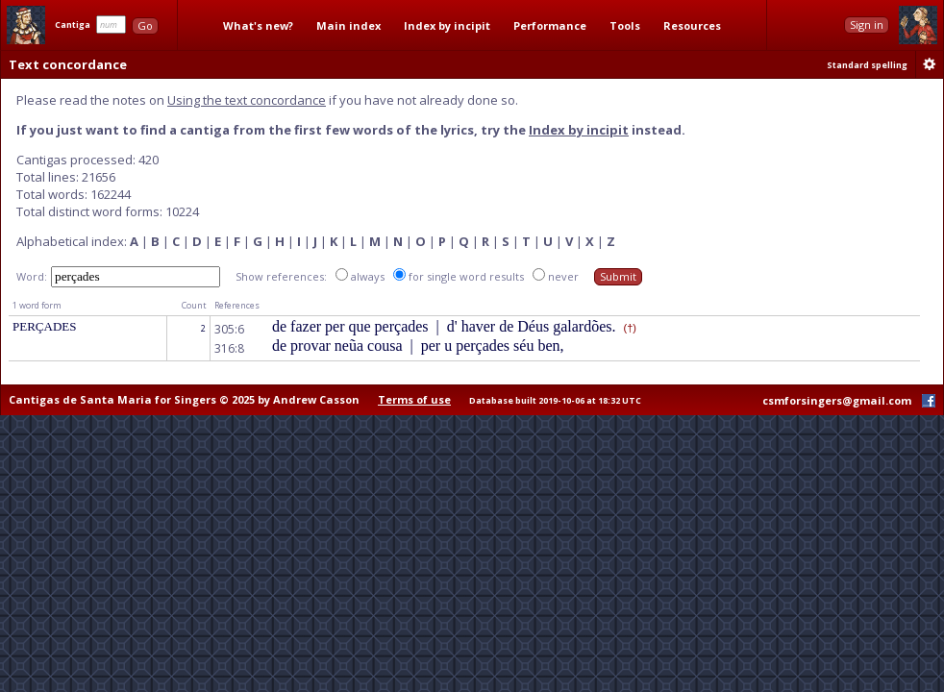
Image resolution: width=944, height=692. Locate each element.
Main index (348, 25)
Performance (549, 25)
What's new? (258, 25)
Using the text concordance (246, 100)
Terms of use (414, 399)
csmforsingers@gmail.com (836, 400)
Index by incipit (447, 25)
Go (145, 25)
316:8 (229, 348)
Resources (692, 25)
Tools (624, 25)
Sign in (866, 24)
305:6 (229, 329)
